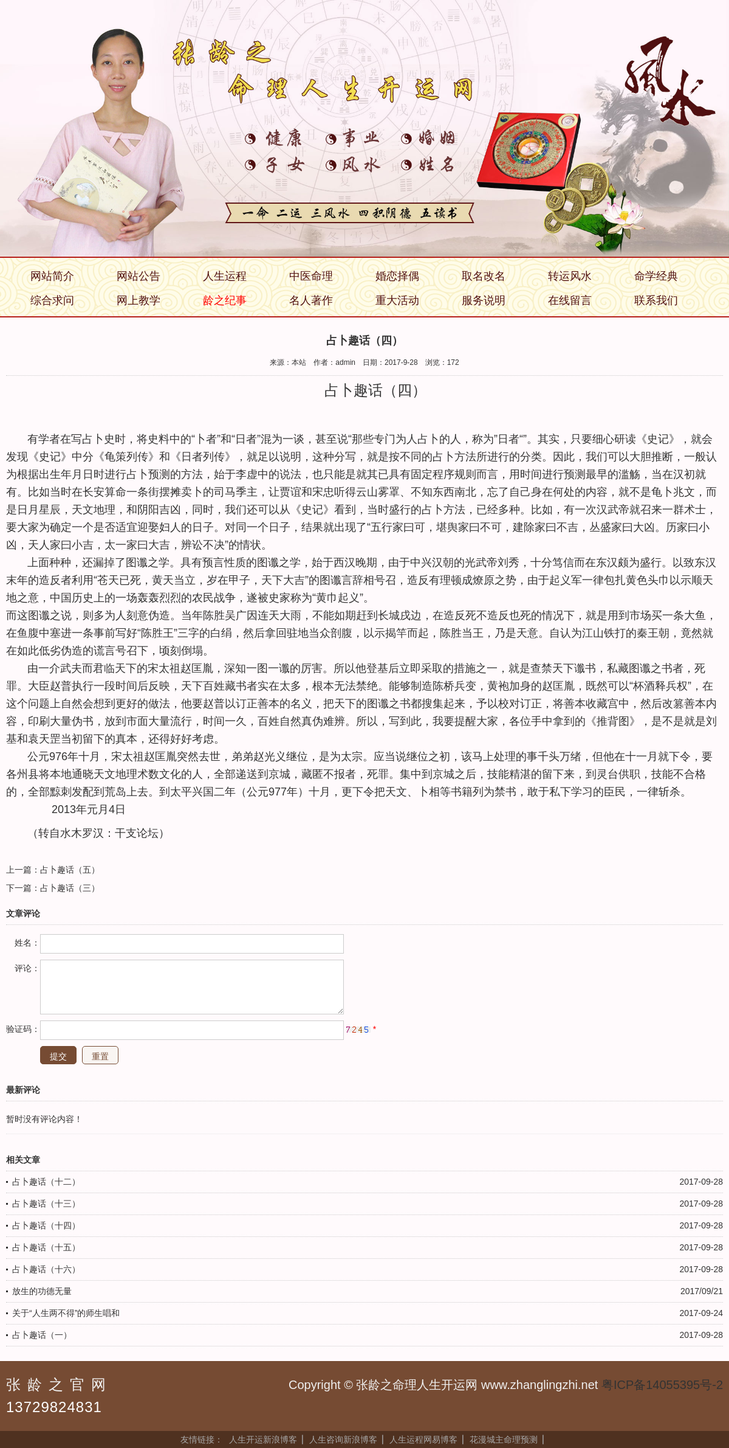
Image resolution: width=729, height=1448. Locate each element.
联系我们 (656, 300)
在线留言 (570, 300)
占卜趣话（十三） (46, 1203)
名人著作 (311, 300)
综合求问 (52, 300)
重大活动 (397, 300)
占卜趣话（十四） (46, 1225)
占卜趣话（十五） (46, 1247)
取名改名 (483, 276)
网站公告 (138, 276)
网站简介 (52, 276)
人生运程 (225, 276)
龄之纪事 (225, 300)
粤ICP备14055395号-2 (662, 1384)
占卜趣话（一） (42, 1335)
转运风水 (570, 276)
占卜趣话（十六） (46, 1269)
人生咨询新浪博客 (343, 1439)
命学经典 (656, 276)
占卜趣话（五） (70, 870)
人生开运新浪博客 (263, 1439)
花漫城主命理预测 (504, 1439)
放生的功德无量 (42, 1291)
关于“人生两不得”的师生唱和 (66, 1313)
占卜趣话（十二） (46, 1181)
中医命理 (311, 276)
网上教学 (138, 300)
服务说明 (483, 300)
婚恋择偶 (397, 276)
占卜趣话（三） (70, 888)
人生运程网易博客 (423, 1439)
